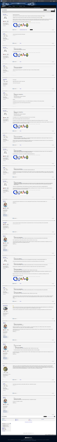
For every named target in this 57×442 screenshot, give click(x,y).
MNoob (4, 201)
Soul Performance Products (22, 29)
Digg (29, 419)
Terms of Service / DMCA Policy (27, 440)
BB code (3, 427)
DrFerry (26, 29)
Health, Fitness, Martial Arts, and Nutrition (28, 7)
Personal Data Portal (34, 440)
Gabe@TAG (5, 79)
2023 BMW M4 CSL (5, 337)
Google (43, 419)
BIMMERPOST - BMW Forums (51, 434)
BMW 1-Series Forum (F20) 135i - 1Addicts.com (6, 7)
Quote (53, 43)
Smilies (3, 428)
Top (55, 434)
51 (51, 416)
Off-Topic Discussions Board (21, 7)
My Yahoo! (30, 420)
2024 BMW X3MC (5, 214)
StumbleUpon (4, 420)
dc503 (4, 33)
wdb (4, 365)
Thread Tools (52, 11)
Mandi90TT (5, 222)
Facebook (17, 419)
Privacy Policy (22, 440)
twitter (4, 419)
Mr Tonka (4, 14)
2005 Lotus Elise (5, 215)
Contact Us (46, 434)
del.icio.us (17, 420)
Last (53, 416)
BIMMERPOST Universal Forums (13, 7)
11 (50, 416)
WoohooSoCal (5, 305)
